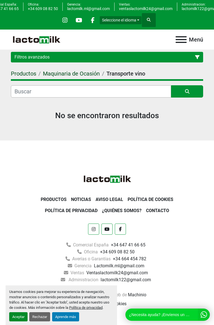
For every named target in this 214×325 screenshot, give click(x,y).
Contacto (157, 210)
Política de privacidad (86, 307)
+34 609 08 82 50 (43, 8)
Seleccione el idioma (120, 20)
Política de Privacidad (71, 210)
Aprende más (65, 317)
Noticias (81, 199)
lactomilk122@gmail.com (125, 279)
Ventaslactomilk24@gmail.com (116, 272)
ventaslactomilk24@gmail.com (145, 8)
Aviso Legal (109, 199)
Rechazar (39, 317)
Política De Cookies (150, 199)
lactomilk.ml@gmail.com (88, 8)
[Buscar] (91, 91)
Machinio (137, 294)
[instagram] (65, 20)
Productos (54, 199)
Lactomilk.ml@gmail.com (118, 265)
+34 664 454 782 (129, 258)
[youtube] (79, 20)
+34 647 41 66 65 (127, 245)
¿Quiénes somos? (122, 210)
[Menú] (181, 39)
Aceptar (18, 317)
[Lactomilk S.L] (107, 178)
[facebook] (93, 20)
